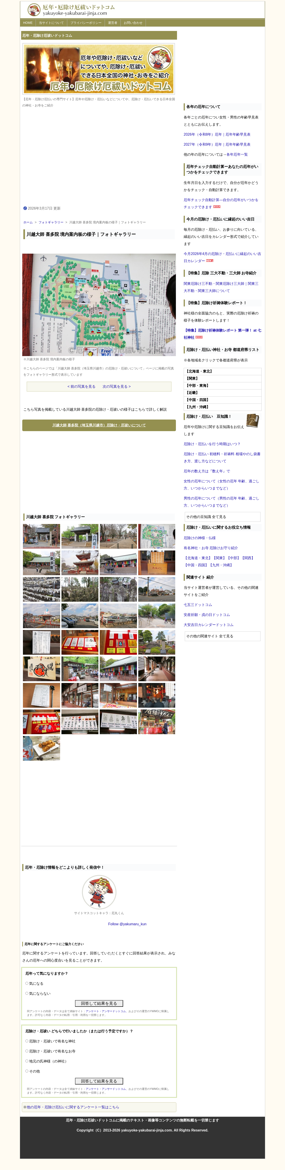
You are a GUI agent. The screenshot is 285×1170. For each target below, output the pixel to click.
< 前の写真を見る (81, 386)
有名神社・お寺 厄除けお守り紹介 (211, 548)
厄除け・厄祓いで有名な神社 (52, 1041)
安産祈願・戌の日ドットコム (207, 615)
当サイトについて (51, 22)
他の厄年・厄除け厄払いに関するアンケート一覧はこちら (73, 1107)
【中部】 (233, 558)
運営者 (112, 22)
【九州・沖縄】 (221, 565)
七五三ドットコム (198, 605)
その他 (34, 1071)
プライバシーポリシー (86, 22)
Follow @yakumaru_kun (127, 924)
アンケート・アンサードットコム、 (107, 1011)
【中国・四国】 (196, 565)
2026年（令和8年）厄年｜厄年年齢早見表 (217, 134)
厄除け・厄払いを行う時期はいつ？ (212, 444)
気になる (36, 983)
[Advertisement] (99, 471)
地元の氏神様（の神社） (48, 1061)
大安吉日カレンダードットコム (209, 625)
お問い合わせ (133, 22)
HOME (28, 22)
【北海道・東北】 (198, 558)
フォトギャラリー (51, 222)
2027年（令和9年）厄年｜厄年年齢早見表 (217, 144)
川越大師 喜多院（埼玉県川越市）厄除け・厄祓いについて (99, 425)
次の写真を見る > (117, 386)
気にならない (40, 993)
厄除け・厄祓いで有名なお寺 (52, 1051)
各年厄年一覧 (237, 154)
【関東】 (219, 558)
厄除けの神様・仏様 (200, 538)
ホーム (28, 222)
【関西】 (248, 558)
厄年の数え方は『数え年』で (207, 471)
